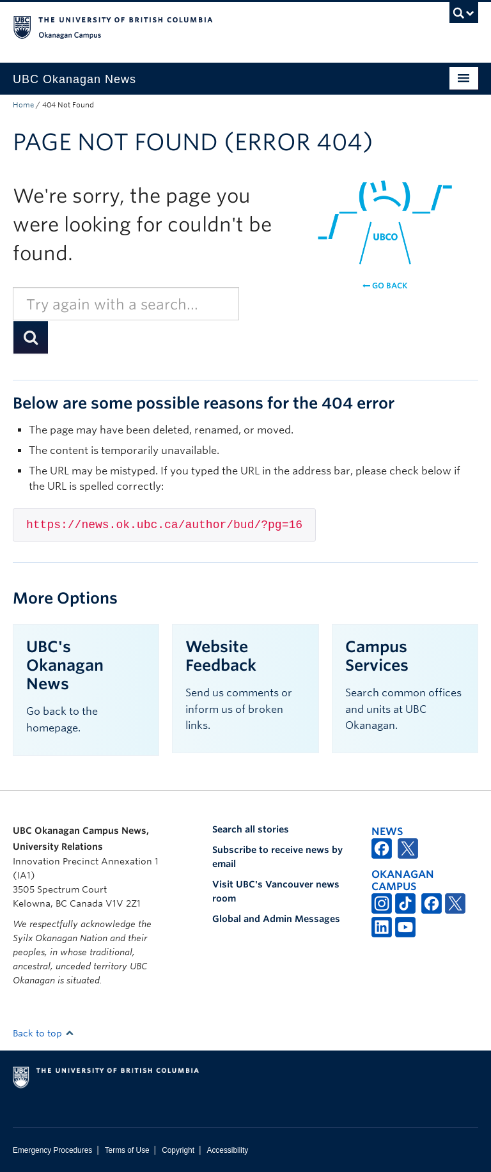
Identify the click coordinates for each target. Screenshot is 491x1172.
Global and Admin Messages (276, 919)
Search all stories (250, 829)
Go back (384, 285)
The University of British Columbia (211, 26)
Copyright (178, 1150)
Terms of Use (127, 1150)
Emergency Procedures (52, 1150)
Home (23, 104)
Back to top (43, 1033)
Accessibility (227, 1150)
